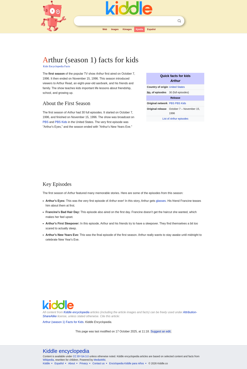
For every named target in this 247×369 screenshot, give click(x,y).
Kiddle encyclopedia (76, 312)
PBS (171, 103)
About (71, 363)
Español (151, 29)
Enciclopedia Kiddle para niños (126, 363)
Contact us (99, 363)
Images (115, 29)
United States (177, 87)
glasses (161, 200)
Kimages (127, 29)
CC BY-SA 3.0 (81, 356)
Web (104, 29)
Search (179, 21)
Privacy (83, 363)
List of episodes (175, 118)
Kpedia (139, 29)
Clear (172, 21)
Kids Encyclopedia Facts (56, 66)
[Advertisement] (123, 43)
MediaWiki (100, 359)
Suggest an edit (161, 331)
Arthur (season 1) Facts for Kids (63, 322)
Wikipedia (48, 359)
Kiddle (46, 363)
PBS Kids (180, 103)
